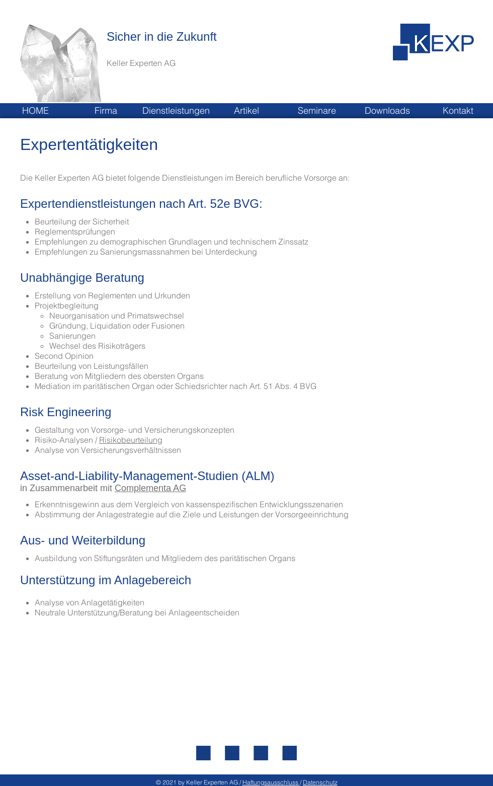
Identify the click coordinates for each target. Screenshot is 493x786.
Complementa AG (150, 488)
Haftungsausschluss (271, 782)
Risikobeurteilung (130, 440)
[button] (105, 110)
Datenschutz (320, 782)
